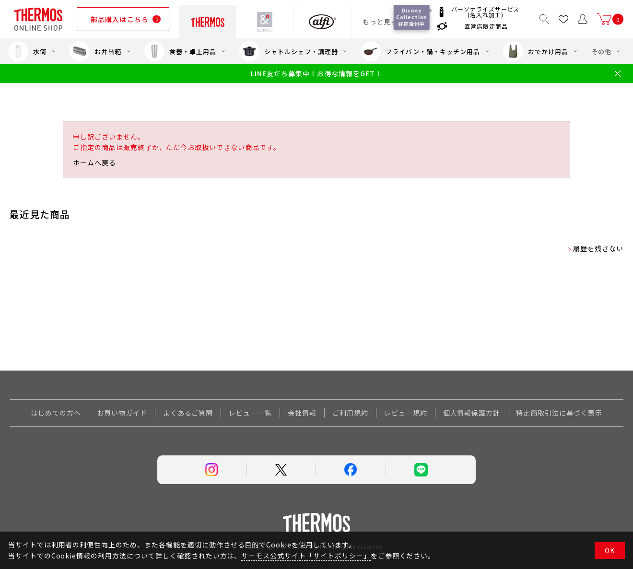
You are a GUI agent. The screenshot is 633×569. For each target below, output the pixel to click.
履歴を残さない (598, 248)
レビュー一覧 (250, 413)
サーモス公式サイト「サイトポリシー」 (305, 555)
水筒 (27, 51)
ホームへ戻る (94, 162)
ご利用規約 (350, 413)
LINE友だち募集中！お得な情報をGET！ (316, 74)
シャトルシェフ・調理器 (288, 51)
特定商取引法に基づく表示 (559, 413)
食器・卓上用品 (180, 51)
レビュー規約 (405, 413)
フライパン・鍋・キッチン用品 (420, 51)
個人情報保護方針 (472, 413)
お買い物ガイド (122, 413)
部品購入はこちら (120, 19)
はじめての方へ (56, 413)
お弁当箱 (95, 51)
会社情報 (302, 413)
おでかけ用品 (535, 51)
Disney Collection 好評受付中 (411, 17)
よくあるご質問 (188, 413)
